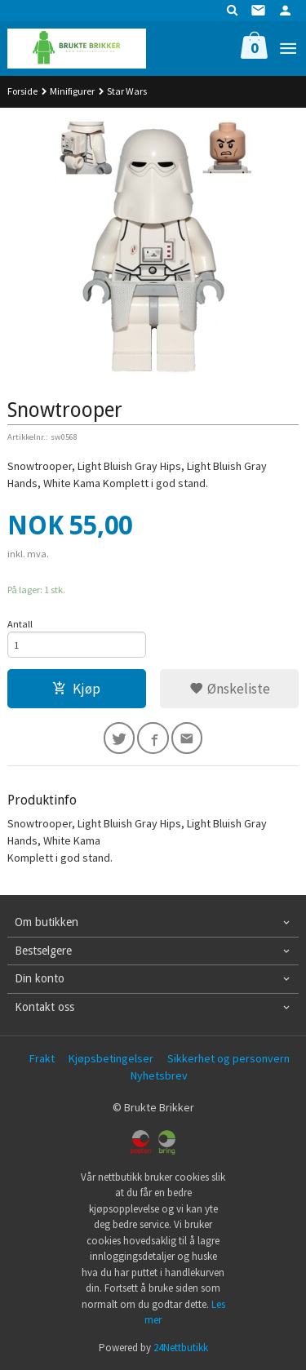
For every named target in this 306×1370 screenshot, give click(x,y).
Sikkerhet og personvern (228, 1058)
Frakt (42, 1058)
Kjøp (76, 689)
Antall (20, 624)
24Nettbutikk (180, 1347)
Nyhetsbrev (159, 1075)
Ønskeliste (229, 689)
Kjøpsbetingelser (111, 1058)
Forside (22, 91)
